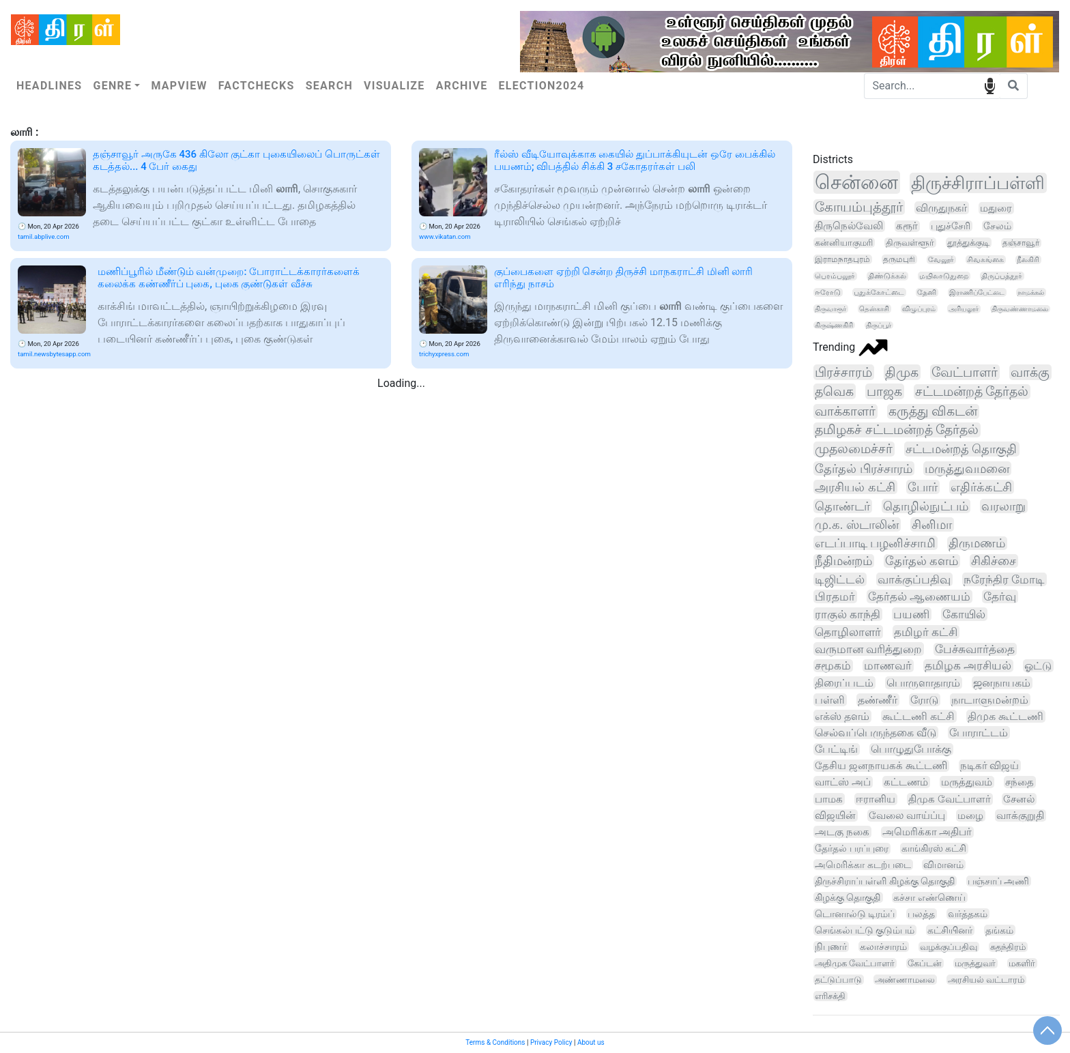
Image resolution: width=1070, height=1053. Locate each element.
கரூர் (907, 226)
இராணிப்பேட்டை (976, 292)
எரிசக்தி (830, 996)
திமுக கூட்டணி (1005, 716)
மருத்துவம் (966, 782)
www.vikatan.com (445, 236)
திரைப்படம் (844, 682)
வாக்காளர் (845, 411)
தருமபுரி (899, 259)
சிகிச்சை (993, 561)
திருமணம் (977, 543)
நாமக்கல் (1030, 292)
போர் (923, 487)
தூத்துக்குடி (968, 242)
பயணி (911, 614)
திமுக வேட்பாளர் (949, 799)
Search (329, 85)
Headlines (49, 85)
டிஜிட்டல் (840, 579)
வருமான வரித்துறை (868, 649)
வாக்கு (1030, 372)
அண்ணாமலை (905, 980)
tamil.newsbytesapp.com (54, 354)
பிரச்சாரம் (843, 372)
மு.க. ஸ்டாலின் (857, 524)
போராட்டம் (978, 732)
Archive (462, 85)
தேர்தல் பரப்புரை (851, 848)
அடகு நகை (842, 832)
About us (591, 1042)
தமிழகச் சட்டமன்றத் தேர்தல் (897, 429)
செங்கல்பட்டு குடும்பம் (864, 930)
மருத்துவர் (975, 963)
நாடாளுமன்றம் (989, 699)
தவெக (834, 391)
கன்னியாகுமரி (844, 242)
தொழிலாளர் (848, 632)
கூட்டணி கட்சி (918, 716)
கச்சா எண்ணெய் (929, 897)
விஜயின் (835, 815)
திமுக (902, 372)
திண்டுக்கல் (887, 276)
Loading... (401, 383)
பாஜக (884, 391)
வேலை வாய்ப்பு (907, 815)
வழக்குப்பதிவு (948, 947)
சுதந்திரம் (1008, 947)
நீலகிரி (1028, 259)
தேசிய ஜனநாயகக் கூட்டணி (881, 766)
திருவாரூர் (830, 308)
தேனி (926, 292)
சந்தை (1019, 782)
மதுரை (996, 208)
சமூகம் (833, 665)
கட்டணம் (906, 782)
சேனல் (1019, 799)
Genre (112, 85)
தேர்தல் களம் (921, 561)
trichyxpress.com (444, 354)
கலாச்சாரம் (883, 946)
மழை (970, 815)
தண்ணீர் (877, 699)
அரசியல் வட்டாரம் (986, 980)
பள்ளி (830, 699)
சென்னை (856, 182)
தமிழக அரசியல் (968, 665)
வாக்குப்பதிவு (914, 579)
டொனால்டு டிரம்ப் (855, 913)
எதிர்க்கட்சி (981, 487)
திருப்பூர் (878, 325)
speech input (990, 85)
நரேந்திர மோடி (1004, 579)
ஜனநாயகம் (1001, 682)
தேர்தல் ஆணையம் (919, 596)
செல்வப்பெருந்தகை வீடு (875, 732)
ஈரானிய (875, 799)
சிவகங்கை (985, 259)
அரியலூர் (964, 308)
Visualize (394, 85)
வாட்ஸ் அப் (843, 782)
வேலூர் (941, 259)
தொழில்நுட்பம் (925, 506)
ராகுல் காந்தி (847, 614)
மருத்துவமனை (967, 468)
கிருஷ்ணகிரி (834, 325)
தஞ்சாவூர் (1020, 243)
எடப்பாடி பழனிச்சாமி (875, 543)
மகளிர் (1022, 963)
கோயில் (963, 614)
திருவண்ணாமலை (1020, 309)
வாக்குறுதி (1020, 815)
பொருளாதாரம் (923, 682)
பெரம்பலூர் (835, 276)
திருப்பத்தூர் (1001, 276)
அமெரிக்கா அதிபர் (927, 832)
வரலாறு (1003, 506)
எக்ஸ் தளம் (842, 716)
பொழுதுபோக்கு (911, 749)
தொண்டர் (842, 506)
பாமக (829, 799)
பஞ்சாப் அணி (999, 881)
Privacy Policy (551, 1042)
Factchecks (256, 85)
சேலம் (997, 225)
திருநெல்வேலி (849, 226)
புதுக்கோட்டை (879, 292)
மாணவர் (888, 665)
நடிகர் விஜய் (990, 766)
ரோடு (924, 699)
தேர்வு (999, 596)
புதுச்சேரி (950, 225)
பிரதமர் (835, 596)
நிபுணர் (831, 946)
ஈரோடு (828, 292)
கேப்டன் (925, 963)
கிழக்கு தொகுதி (848, 897)
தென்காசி (874, 308)
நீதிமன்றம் (843, 561)
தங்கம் (999, 930)
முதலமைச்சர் (854, 449)
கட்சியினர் (949, 930)
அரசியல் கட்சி (855, 487)
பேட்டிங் (836, 749)
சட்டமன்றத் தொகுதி (961, 449)
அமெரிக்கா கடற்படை (863, 864)
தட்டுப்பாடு (838, 980)
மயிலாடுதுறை (943, 276)
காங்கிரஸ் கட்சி (934, 848)
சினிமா (932, 524)
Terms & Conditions (495, 1042)
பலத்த (921, 913)
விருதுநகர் (941, 207)
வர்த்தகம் (967, 913)
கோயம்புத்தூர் (859, 207)
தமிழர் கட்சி (925, 632)
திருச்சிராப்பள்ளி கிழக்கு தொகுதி (885, 881)
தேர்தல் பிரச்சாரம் (863, 468)
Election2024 (542, 85)
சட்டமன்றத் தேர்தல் (972, 391)
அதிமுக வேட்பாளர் (855, 963)
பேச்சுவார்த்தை (975, 649)
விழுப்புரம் (919, 308)
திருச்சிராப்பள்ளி (978, 183)
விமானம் (943, 864)
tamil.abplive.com (44, 236)
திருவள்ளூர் (910, 242)
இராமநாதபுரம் (842, 259)
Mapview (179, 85)
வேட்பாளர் (964, 372)
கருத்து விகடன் (932, 411)
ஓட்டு (1038, 665)
